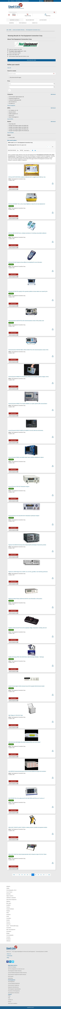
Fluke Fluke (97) (11, 123)
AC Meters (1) (11, 103)
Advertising (10, 978)
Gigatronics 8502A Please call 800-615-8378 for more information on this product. (25, 598)
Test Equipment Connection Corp (33, 29)
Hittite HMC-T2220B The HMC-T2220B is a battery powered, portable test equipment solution (27, 827)
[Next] (46, 875)
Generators (8, 931)
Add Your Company (12, 967)
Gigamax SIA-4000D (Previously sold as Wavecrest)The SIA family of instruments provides (27, 544)
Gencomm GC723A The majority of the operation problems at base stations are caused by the (27, 291)
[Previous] (17, 875)
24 (22, 874)
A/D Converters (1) (12, 101)
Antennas (8, 923)
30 (38, 874)
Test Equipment (11, 981)
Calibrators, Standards (11, 897)
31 (41, 874)
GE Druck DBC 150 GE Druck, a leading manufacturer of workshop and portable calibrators (27, 233)
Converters (8, 927)
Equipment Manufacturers (13, 987)
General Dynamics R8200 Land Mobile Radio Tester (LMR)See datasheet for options (26, 457)
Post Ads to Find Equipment (14, 990)
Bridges (8, 933)
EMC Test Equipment (10, 929)
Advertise (11, 22)
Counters (8, 937)
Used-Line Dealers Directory (19, 29)
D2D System (10, 976)
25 (24, 874)
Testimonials (9, 955)
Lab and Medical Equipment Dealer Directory (17, 972)
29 (35, 874)
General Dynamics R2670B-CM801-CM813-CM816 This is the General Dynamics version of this (28, 349)
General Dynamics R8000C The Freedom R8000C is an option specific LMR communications (27, 403)
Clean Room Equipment (11, 899)
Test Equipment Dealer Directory (15, 970)
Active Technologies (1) (12, 117)
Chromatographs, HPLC (11, 890)
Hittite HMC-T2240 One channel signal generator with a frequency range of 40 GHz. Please (27, 854)
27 (30, 874)
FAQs (9, 995)
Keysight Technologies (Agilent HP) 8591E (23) (17, 128)
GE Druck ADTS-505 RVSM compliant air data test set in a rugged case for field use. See (26, 177)
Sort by (21, 150)
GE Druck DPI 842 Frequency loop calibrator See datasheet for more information (25, 262)
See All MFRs (10, 119)
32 (43, 874)
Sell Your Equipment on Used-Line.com (16, 968)
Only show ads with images (14, 77)
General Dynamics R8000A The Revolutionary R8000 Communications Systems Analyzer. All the (28, 376)
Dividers (8, 920)
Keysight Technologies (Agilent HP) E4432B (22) (18, 130)
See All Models (10, 132)
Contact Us (34, 22)
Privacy (9, 1001)
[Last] (49, 875)
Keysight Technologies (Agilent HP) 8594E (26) (17, 127)
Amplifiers (8, 905)
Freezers (8, 922)
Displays (8, 910)
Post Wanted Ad (22, 22)
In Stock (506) (11, 137)
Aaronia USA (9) (11, 112)
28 (32, 874)
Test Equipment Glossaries (13, 992)
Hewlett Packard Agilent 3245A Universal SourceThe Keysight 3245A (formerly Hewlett (26, 686)
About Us (8, 953)
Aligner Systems (9, 895)
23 (19, 874)
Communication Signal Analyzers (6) (15, 96)
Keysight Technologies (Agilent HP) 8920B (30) (17, 125)
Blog (7, 957)
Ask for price (13, 186)
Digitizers (8, 901)
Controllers (8, 918)
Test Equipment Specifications (14, 989)
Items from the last (12, 150)
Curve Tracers (9, 892)
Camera (8, 907)
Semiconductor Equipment (13, 985)
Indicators (8, 940)
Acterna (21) (10, 115)
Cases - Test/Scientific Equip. (12, 925)
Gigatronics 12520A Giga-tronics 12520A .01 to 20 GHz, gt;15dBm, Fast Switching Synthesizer (28, 571)
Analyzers (8, 914)
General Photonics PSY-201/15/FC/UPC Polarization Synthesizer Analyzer (23, 515)
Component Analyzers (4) (13, 98)
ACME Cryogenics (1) (12, 113)
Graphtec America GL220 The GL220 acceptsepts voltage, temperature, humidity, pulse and (27, 627)
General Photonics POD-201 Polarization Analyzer (18, 486)
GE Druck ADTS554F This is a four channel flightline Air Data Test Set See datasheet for (26, 203)
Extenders (8, 893)
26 (27, 874)
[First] (14, 875)
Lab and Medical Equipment (14, 983)
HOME (10, 29)
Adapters (8, 886)
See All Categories (11, 105)
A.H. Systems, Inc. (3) (12, 110)
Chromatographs (9, 935)
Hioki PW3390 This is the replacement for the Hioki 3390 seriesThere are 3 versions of (26, 798)
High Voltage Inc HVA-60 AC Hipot (15, 715)
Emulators (8, 938)
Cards (7, 916)
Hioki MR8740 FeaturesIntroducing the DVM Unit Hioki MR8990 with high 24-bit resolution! (27, 771)
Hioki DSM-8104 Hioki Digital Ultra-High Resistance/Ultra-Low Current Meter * (24, 742)
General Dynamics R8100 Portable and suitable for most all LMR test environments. (25, 430)
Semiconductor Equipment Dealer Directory (17, 974)
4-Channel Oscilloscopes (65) (14, 100)
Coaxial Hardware (10, 908)
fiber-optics (8, 903)
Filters (7, 912)
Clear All (9, 67)
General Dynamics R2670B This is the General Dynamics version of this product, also (26, 320)
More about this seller (31, 60)
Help (9, 997)
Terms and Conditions (12, 1003)
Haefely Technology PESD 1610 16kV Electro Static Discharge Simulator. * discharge (26, 656)
